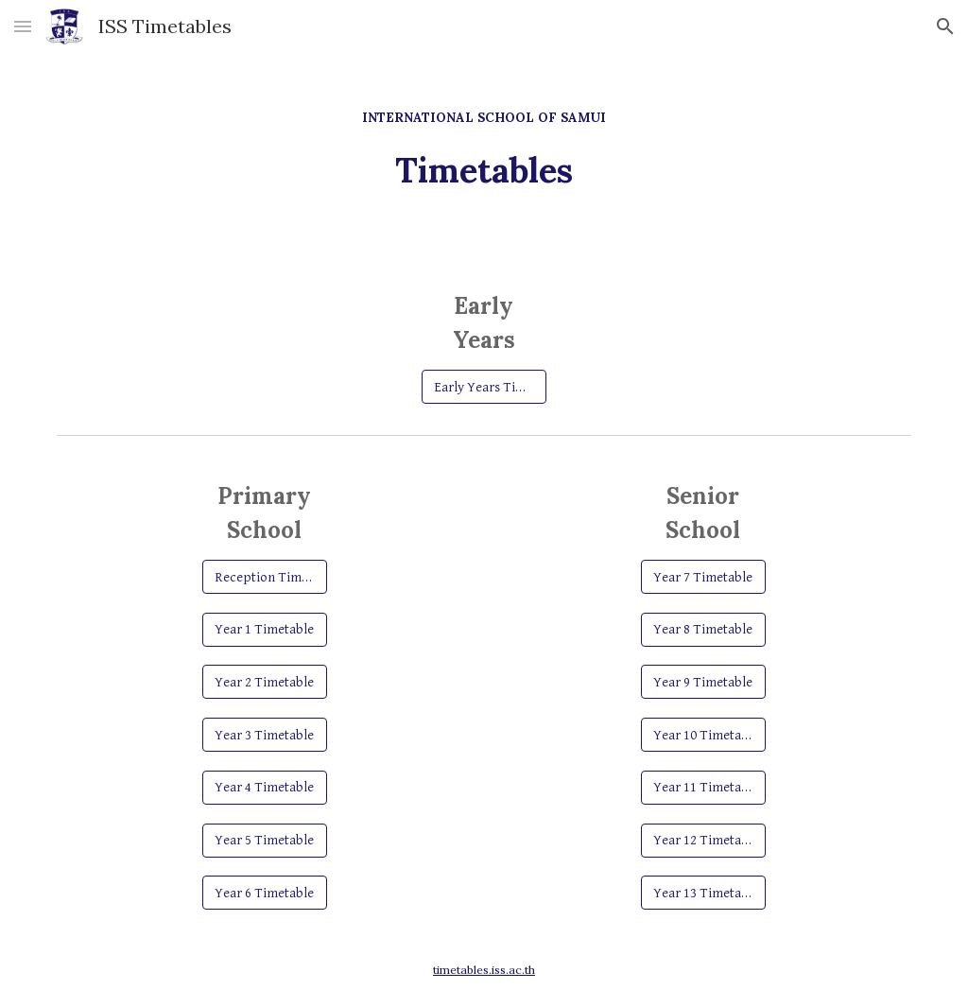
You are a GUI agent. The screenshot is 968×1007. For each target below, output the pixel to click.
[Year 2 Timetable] (264, 681)
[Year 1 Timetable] (264, 629)
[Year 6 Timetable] (264, 892)
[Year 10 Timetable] (703, 734)
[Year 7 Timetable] (703, 577)
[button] (22, 26)
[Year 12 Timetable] (703, 839)
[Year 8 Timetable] (703, 629)
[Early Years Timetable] (483, 386)
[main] (484, 139)
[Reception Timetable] (264, 577)
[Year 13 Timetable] (703, 892)
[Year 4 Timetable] (264, 787)
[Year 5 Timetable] (264, 839)
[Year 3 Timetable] (264, 734)
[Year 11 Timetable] (703, 787)
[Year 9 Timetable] (703, 681)
